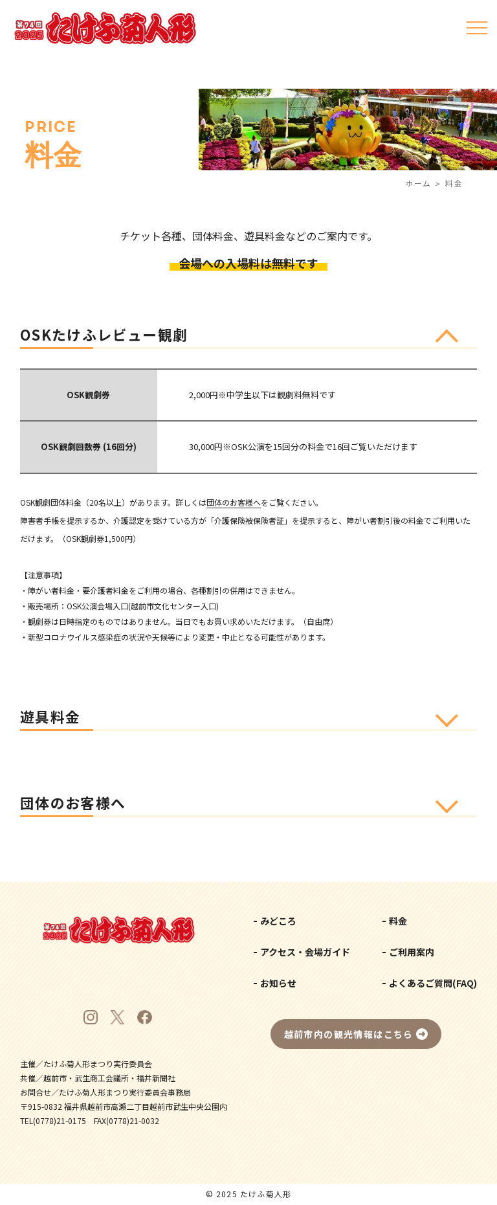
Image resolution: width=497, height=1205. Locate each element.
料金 (398, 920)
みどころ (278, 920)
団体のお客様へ (233, 502)
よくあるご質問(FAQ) (433, 982)
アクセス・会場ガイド (305, 951)
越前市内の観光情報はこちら (349, 1034)
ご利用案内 (411, 951)
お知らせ (278, 982)
